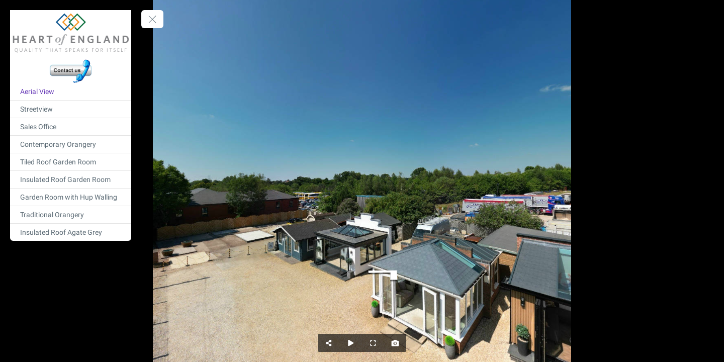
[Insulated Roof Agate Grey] (70, 232)
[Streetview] (70, 109)
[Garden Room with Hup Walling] (70, 197)
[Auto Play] (351, 343)
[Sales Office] (70, 126)
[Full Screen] (373, 343)
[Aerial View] (70, 91)
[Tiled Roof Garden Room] (70, 161)
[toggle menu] (152, 19)
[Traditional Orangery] (70, 214)
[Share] (329, 343)
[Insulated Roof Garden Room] (70, 179)
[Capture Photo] (395, 343)
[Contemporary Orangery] (70, 144)
